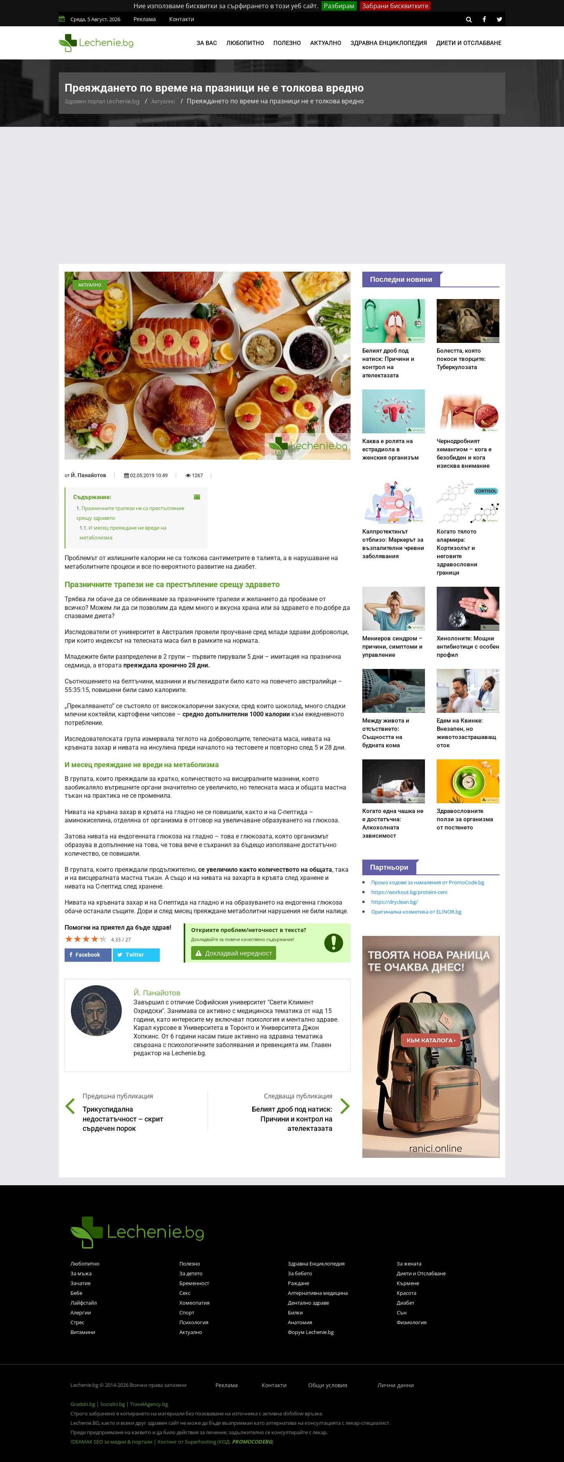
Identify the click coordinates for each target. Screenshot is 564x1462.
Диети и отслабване (468, 43)
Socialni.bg (112, 1404)
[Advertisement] (282, 185)
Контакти (181, 19)
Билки (295, 1312)
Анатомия (300, 1322)
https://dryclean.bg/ (394, 901)
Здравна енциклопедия (389, 43)
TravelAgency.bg (149, 1404)
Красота (406, 1292)
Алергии (80, 1312)
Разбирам (339, 6)
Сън (402, 1312)
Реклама (145, 19)
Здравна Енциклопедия (316, 1263)
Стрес (77, 1322)
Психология (193, 1322)
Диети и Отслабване (421, 1273)
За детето (190, 1273)
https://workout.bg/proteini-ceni (409, 892)
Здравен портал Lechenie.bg (102, 101)
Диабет (405, 1302)
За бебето (300, 1273)
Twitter (131, 955)
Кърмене (408, 1283)
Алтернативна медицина (318, 1292)
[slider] (86, 938)
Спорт (186, 1312)
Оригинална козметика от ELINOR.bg (416, 911)
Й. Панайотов (88, 475)
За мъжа (81, 1273)
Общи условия (327, 1385)
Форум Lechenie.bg (311, 1332)
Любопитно (245, 43)
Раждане (298, 1283)
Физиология (412, 1322)
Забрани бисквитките (395, 6)
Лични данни (396, 1385)
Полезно (287, 43)
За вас (207, 43)
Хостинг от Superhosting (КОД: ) (215, 1441)
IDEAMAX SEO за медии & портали (112, 1441)
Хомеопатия (194, 1302)
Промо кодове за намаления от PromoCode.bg (427, 882)
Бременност (194, 1283)
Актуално (325, 43)
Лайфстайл (83, 1302)
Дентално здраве (308, 1302)
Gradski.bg (82, 1404)
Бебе (76, 1292)
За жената (409, 1263)
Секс (184, 1292)
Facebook (84, 955)
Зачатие (80, 1283)
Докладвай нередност (233, 953)
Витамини (82, 1332)
